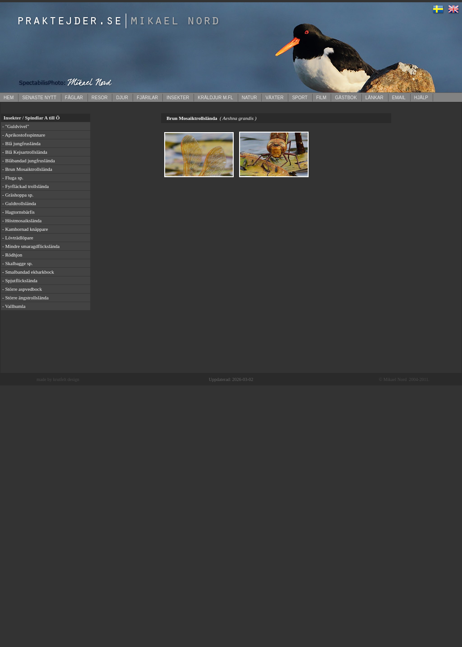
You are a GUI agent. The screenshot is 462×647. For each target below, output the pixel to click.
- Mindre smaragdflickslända (31, 246)
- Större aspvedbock (22, 289)
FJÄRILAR (147, 97)
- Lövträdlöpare (17, 237)
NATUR (249, 97)
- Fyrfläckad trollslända (25, 186)
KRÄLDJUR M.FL (215, 97)
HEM (9, 97)
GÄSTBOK (345, 97)
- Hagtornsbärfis (18, 212)
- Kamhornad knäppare (25, 229)
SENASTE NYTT (39, 97)
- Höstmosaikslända (22, 220)
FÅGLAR (74, 97)
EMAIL (399, 97)
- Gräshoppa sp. (17, 194)
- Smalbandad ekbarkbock (28, 272)
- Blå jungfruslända (21, 143)
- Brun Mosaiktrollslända (27, 169)
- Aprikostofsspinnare (23, 135)
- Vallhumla (13, 306)
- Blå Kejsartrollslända (24, 152)
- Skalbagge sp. (17, 263)
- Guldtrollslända (19, 203)
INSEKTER (177, 97)
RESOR (100, 97)
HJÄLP (421, 97)
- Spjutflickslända (19, 280)
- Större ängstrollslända (25, 297)
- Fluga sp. (12, 177)
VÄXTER (274, 97)
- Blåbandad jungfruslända (28, 160)
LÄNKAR (374, 97)
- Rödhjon (12, 254)
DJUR (122, 97)
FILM (321, 97)
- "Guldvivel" (15, 126)
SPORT (299, 97)
